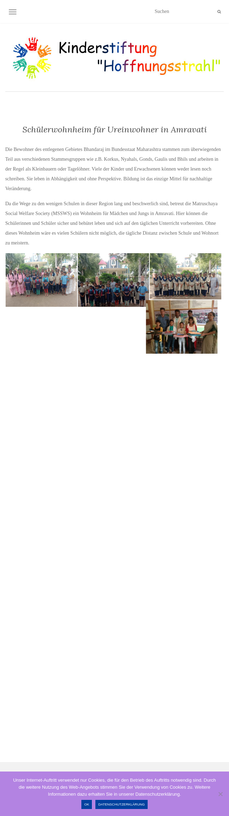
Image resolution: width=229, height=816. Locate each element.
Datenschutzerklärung (121, 804)
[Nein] (220, 793)
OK (86, 804)
